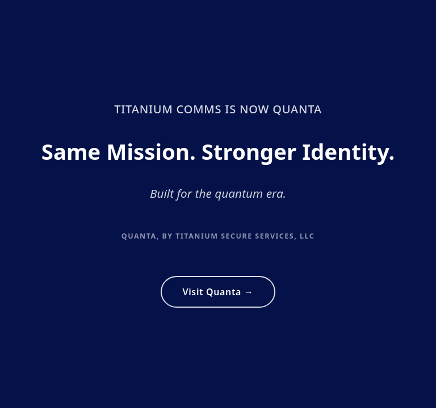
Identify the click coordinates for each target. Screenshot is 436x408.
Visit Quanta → (217, 292)
